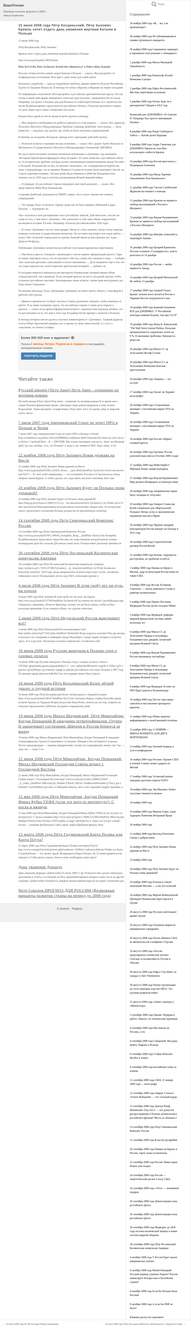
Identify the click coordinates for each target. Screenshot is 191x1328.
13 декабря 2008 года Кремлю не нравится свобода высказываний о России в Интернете (153, 204)
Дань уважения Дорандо (40, 867)
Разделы (77, 908)
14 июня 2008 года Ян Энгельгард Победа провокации (32, 1324)
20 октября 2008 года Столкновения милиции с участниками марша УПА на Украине (152, 409)
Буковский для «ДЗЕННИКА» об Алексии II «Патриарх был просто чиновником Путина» (153, 118)
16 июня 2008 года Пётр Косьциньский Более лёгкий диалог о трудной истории (143, 1324)
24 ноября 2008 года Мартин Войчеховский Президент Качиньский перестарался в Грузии (154, 899)
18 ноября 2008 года (141, 802)
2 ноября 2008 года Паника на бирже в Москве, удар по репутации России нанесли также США (154, 572)
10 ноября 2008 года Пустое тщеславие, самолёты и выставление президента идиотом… (152, 703)
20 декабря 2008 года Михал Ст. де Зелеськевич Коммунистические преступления (149, 366)
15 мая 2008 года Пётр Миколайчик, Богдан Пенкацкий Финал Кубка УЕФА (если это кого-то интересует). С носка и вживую (68, 801)
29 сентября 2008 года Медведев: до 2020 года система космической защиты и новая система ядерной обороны (153, 1231)
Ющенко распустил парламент (147, 1317)
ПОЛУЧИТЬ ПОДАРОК (38, 356)
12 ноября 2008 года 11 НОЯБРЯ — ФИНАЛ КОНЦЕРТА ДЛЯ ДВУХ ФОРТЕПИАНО (149, 733)
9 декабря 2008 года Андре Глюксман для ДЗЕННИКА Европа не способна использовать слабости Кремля (153, 148)
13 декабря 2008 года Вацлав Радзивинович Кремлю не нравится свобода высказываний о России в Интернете (154, 221)
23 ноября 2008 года (141, 859)
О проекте (63, 908)
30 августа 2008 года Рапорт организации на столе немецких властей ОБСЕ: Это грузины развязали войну (153, 988)
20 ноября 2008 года (141, 824)
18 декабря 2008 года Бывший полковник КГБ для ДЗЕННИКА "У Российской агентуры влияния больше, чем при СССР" (153, 311)
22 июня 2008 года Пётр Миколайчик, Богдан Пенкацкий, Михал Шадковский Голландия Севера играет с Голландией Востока (70, 764)
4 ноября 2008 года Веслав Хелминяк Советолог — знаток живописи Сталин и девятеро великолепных (152, 588)
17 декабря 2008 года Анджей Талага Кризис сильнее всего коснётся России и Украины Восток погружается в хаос (152, 294)
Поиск (157, 4)
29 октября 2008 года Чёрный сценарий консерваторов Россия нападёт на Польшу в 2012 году (154, 529)
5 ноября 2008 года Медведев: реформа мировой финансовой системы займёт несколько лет (151, 618)
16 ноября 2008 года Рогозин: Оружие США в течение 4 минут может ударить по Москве (154, 763)
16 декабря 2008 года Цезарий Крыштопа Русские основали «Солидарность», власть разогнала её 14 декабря (153, 251)
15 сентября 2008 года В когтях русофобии (153, 1140)
